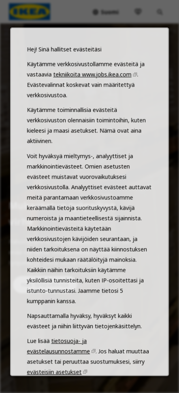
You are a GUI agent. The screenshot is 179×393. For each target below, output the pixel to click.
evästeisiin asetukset (56, 381)
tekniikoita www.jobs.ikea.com (92, 99)
